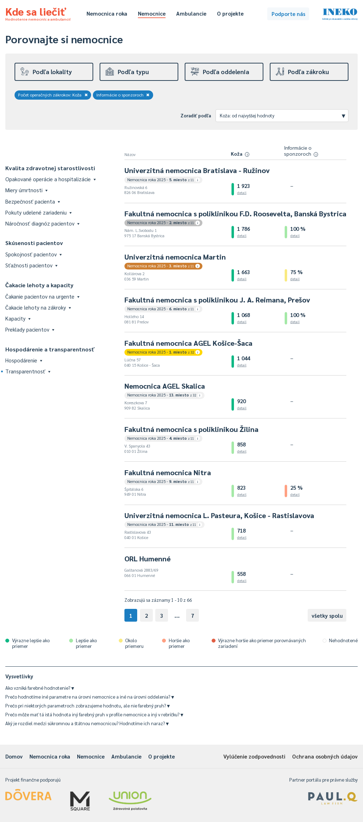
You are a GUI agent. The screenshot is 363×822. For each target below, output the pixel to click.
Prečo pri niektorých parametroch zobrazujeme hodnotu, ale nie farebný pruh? (87, 705)
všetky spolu (327, 615)
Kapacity (17, 318)
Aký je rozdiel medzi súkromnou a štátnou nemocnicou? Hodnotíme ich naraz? (87, 723)
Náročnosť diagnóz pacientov (42, 223)
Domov (14, 756)
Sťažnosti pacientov (31, 265)
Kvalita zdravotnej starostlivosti (50, 168)
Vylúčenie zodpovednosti (254, 756)
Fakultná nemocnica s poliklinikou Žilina (191, 429)
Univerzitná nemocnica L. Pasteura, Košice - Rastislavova (219, 515)
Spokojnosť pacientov (33, 254)
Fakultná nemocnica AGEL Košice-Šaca (188, 343)
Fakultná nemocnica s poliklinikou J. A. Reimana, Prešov (217, 299)
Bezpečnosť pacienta (32, 201)
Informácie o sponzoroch (123, 95)
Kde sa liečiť (38, 12)
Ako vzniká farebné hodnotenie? (39, 688)
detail (241, 192)
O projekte (230, 13)
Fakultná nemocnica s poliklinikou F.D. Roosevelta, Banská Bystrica (235, 213)
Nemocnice (152, 13)
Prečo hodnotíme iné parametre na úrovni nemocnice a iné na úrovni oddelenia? (89, 697)
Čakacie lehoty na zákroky (38, 307)
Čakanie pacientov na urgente (42, 296)
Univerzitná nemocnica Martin (175, 256)
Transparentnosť (27, 371)
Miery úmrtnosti (26, 190)
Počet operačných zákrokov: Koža (53, 95)
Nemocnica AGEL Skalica (164, 385)
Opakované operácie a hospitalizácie (50, 179)
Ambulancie (191, 13)
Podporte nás (288, 13)
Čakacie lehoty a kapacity (39, 285)
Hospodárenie (23, 360)
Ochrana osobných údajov (325, 756)
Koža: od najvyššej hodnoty (282, 115)
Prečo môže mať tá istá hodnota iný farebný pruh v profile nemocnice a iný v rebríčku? (94, 714)
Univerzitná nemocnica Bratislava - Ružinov (197, 170)
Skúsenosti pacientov (34, 242)
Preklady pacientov (29, 329)
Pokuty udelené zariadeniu (38, 212)
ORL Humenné (147, 558)
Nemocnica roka (106, 13)
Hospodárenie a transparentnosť (50, 349)
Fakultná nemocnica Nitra (167, 472)
